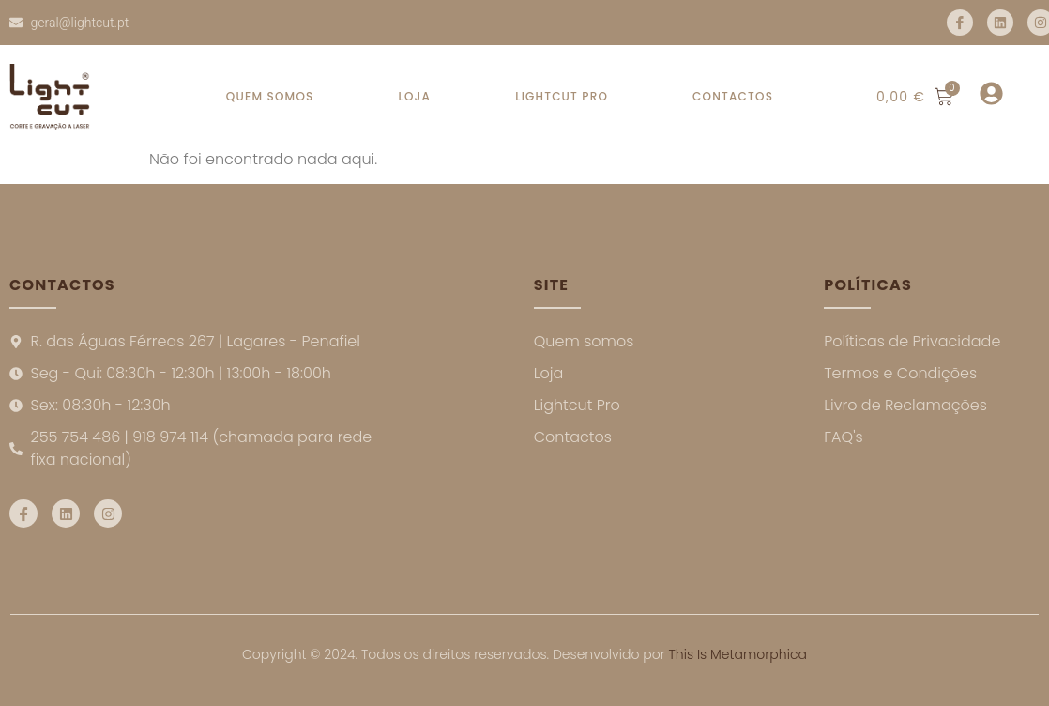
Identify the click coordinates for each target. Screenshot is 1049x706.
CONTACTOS (732, 96)
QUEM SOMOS (270, 96)
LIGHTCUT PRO (561, 96)
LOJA (414, 96)
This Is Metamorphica (738, 654)
